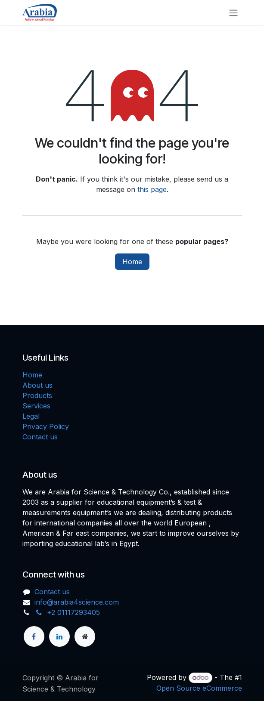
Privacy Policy (45, 426)
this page (152, 189)
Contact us (40, 436)
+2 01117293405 (67, 612)
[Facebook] (34, 636)
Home (132, 261)
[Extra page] (85, 636)
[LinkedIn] (59, 636)
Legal (31, 416)
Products (37, 395)
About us (37, 385)
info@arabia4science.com (76, 602)
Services (36, 405)
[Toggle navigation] (233, 12)
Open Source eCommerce (199, 688)
